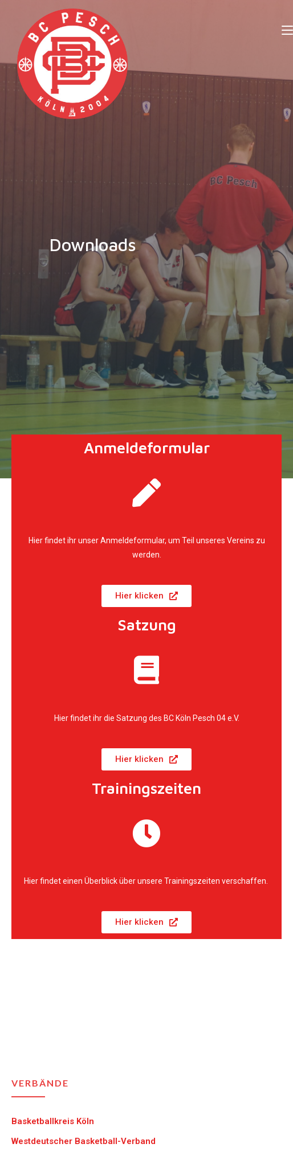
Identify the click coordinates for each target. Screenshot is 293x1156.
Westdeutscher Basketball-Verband (83, 1141)
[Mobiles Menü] (287, 29)
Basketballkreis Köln (52, 1121)
